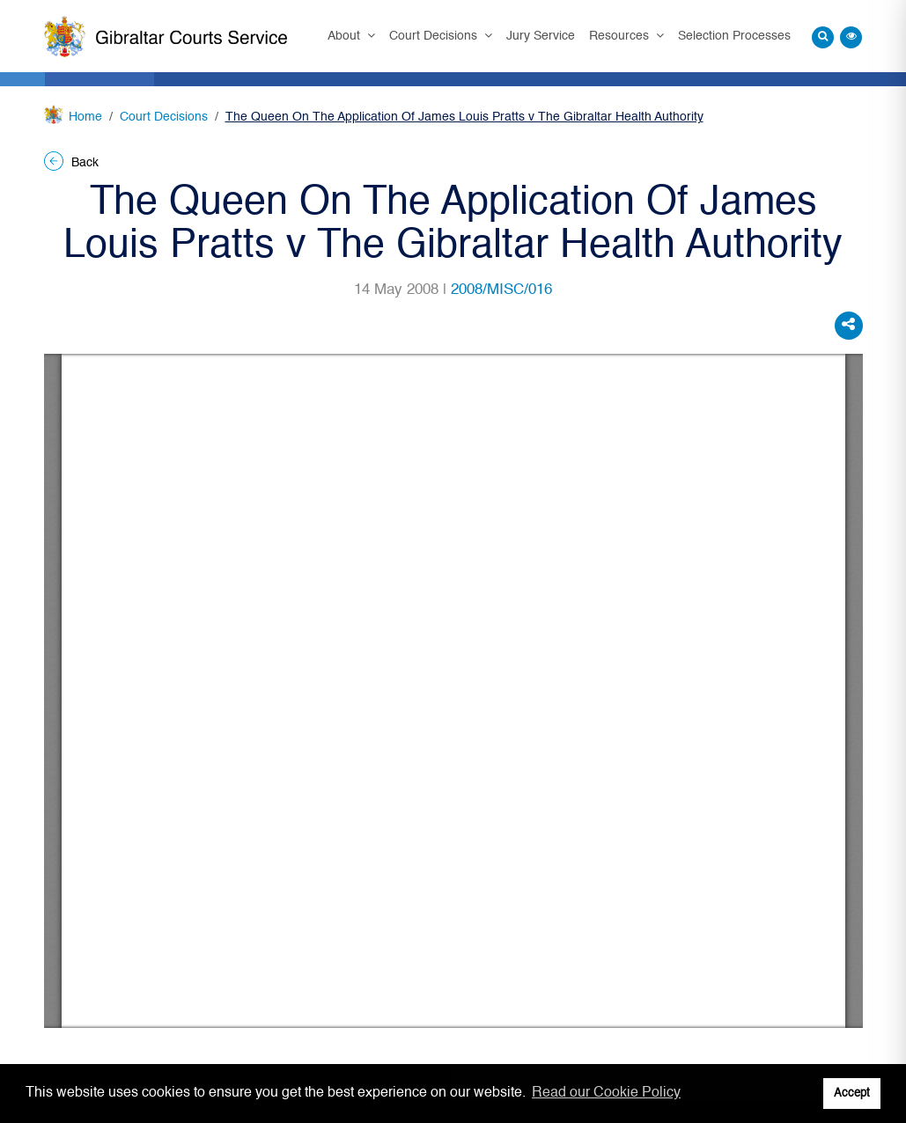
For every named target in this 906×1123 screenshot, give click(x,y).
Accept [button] (852, 1093)
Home (85, 117)
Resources (620, 36)
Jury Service (540, 36)
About (346, 36)
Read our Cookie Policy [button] (606, 1093)
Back (71, 163)
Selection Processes (734, 36)
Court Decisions (435, 36)
